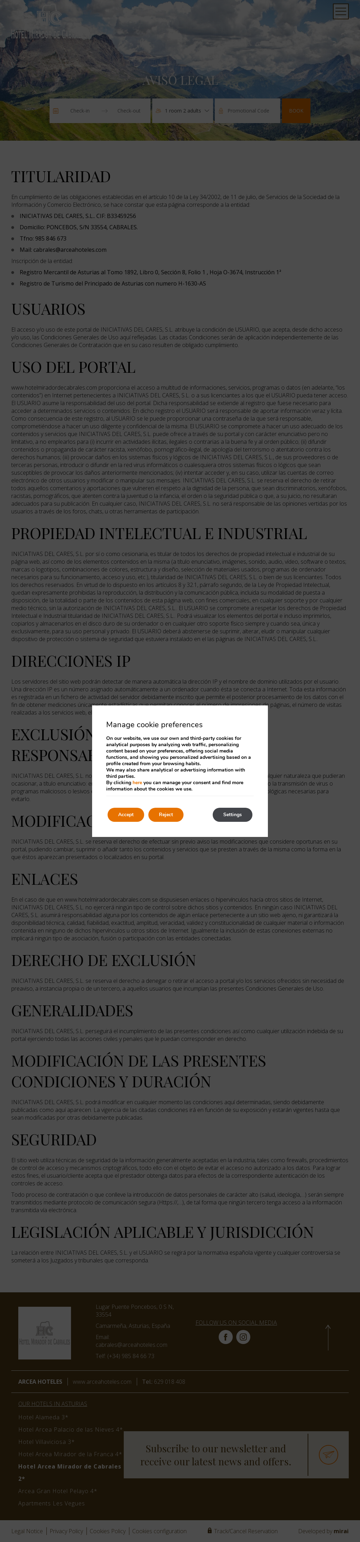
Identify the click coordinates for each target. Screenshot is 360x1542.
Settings (232, 814)
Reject (166, 814)
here (137, 782)
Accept (126, 814)
